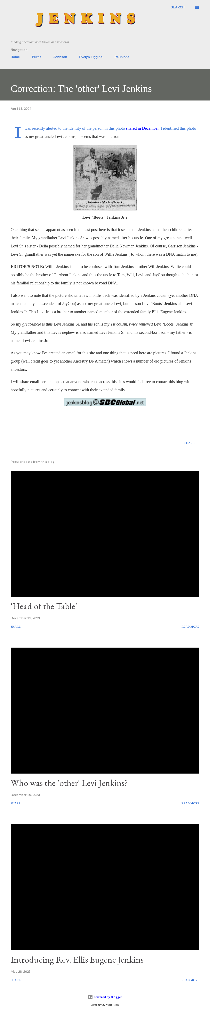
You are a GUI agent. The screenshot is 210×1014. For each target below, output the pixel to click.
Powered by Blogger (105, 997)
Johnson (60, 57)
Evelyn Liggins (90, 57)
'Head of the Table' (44, 606)
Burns (36, 57)
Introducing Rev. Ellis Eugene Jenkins (77, 959)
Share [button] (189, 443)
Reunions (121, 57)
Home (15, 57)
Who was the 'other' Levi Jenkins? (69, 783)
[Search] (178, 7)
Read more (190, 626)
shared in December (142, 128)
